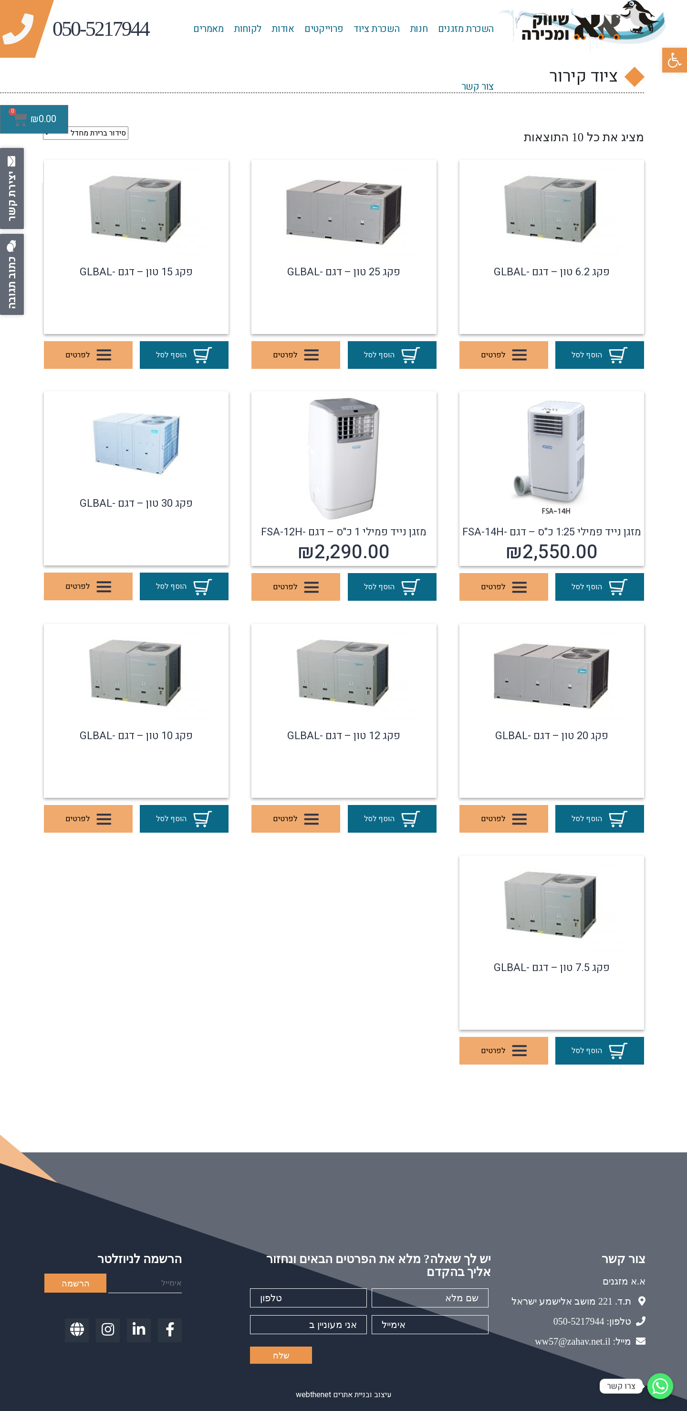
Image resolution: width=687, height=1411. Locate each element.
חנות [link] (418, 29)
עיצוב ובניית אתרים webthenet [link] (344, 1395)
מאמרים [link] (208, 29)
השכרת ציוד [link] (376, 29)
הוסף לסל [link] (600, 355)
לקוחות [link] (247, 29)
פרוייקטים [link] (323, 29)
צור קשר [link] (477, 87)
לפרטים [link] (504, 355)
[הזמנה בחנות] (85, 133)
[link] (674, 60)
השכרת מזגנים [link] (466, 29)
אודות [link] (282, 29)
